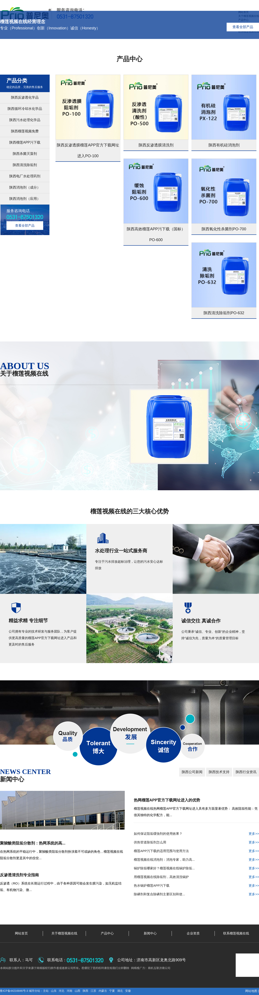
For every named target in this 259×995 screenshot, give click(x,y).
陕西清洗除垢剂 (25, 165)
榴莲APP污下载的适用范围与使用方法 (196, 851)
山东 (54, 990)
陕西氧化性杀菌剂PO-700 (224, 229)
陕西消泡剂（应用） (24, 198)
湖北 (120, 990)
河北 (61, 990)
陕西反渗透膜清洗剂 (156, 145)
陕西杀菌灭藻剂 (25, 153)
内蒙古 (103, 990)
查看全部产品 (242, 27)
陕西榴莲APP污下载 (24, 142)
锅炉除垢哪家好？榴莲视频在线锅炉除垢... (196, 868)
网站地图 (251, 991)
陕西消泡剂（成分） (24, 187)
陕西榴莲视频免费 (25, 131)
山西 (77, 990)
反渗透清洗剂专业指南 (19, 875)
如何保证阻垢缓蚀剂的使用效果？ (196, 833)
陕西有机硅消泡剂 (224, 145)
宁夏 (112, 990)
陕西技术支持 (219, 772)
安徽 (128, 990)
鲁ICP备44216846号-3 (14, 990)
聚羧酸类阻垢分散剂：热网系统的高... (32, 843)
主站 (46, 990)
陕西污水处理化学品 (24, 120)
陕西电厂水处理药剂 (24, 176)
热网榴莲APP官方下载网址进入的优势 (167, 800)
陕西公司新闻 (192, 772)
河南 (69, 990)
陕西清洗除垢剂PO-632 (224, 313)
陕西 (85, 990)
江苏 (93, 990)
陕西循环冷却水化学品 (25, 109)
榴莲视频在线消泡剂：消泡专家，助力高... (196, 859)
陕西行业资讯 (246, 772)
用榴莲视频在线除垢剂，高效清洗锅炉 (196, 877)
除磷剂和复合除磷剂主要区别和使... (196, 894)
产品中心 (129, 58)
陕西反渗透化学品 (25, 97)
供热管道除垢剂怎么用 (196, 842)
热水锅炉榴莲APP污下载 (196, 885)
